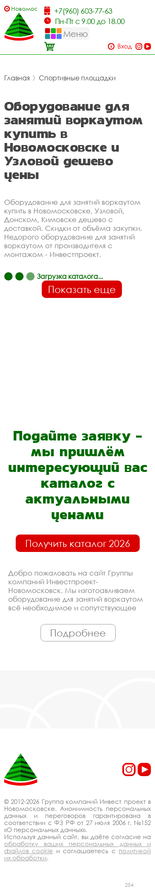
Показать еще (82, 289)
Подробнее (78, 633)
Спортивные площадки (77, 78)
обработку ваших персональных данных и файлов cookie (77, 847)
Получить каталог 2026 (77, 543)
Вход (124, 46)
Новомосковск (24, 8)
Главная (17, 78)
